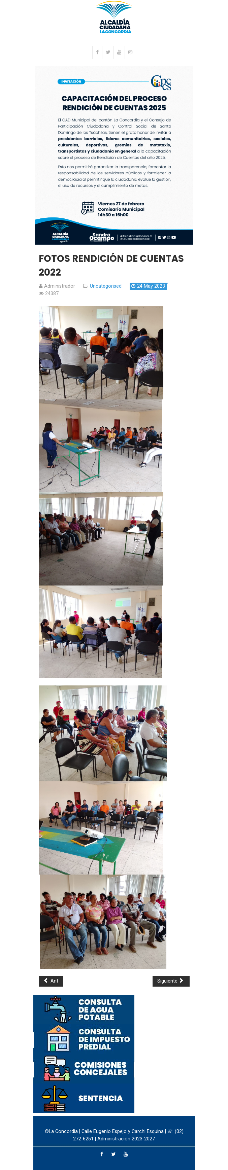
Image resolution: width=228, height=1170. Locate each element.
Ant (51, 981)
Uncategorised (106, 286)
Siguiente (170, 981)
